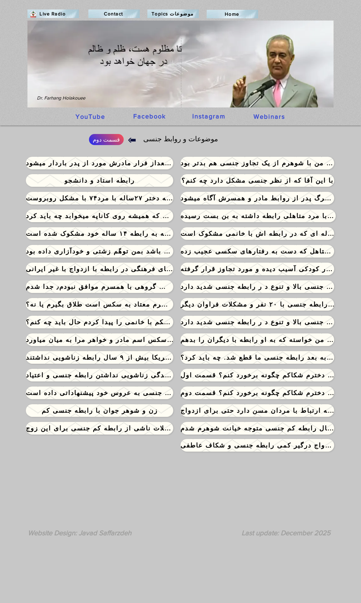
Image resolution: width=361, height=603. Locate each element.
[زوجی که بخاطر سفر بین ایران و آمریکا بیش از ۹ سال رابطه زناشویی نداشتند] (99, 357)
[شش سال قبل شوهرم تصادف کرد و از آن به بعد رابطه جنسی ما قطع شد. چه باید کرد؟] (257, 357)
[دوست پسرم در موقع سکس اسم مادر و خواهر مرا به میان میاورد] (99, 339)
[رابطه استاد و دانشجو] (99, 180)
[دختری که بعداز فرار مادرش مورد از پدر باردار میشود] (99, 163)
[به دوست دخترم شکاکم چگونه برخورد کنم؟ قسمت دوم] (257, 393)
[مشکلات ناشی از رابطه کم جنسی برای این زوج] (99, 428)
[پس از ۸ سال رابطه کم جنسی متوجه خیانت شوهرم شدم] (257, 428)
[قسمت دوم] (106, 139)
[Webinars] (269, 116)
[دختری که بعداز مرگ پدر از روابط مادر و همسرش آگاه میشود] (257, 198)
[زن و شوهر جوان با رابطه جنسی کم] (99, 410)
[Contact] (114, 13)
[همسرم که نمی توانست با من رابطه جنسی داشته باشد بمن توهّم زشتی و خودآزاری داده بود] (99, 251)
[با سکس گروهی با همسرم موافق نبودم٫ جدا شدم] (99, 286)
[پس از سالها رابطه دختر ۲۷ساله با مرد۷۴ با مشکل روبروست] (99, 198)
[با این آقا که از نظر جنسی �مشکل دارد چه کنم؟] (257, 180)
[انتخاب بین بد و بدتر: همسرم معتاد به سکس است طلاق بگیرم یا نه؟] (99, 304)
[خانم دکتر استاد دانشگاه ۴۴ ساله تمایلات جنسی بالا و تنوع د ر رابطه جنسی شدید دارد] (257, 286)
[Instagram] (209, 116)
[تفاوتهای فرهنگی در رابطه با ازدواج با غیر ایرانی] (99, 269)
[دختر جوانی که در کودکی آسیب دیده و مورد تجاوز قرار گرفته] (257, 269)
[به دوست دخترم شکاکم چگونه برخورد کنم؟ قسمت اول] (257, 375)
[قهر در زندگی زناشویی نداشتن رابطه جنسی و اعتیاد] (99, 375)
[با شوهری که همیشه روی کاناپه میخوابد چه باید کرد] (99, 216)
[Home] (232, 14)
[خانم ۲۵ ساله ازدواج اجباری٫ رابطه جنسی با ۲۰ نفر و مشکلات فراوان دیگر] (257, 304)
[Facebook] (150, 116)
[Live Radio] (53, 13)
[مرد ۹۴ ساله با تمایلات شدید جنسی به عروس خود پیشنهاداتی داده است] (99, 393)
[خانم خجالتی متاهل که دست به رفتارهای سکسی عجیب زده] (257, 251)
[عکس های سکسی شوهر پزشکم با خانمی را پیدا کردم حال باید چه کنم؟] (99, 322)
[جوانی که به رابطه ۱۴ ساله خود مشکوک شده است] (99, 233)
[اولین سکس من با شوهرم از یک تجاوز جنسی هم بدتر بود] (257, 163)
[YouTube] (90, 116)
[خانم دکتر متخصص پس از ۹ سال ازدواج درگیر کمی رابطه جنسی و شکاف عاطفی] (257, 445)
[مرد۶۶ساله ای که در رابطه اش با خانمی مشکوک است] (257, 233)
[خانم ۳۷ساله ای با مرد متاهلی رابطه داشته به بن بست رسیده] (258, 216)
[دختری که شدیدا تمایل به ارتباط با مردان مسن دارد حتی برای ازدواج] (257, 410)
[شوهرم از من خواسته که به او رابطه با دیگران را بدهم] (257, 339)
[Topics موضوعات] (173, 13)
